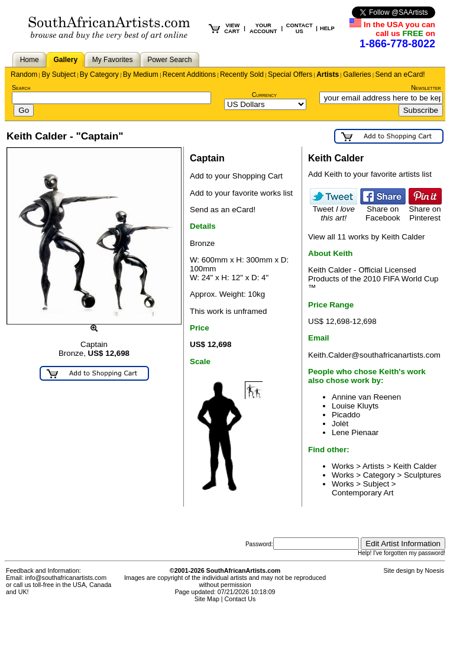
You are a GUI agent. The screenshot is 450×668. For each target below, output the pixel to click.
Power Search (169, 60)
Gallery (65, 60)
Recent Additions (189, 74)
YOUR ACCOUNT (263, 28)
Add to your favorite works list (241, 193)
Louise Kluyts (355, 405)
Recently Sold (242, 74)
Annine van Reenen (366, 397)
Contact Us (240, 598)
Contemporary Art (362, 492)
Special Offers (290, 74)
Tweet (333, 209)
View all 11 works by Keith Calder (366, 236)
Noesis (434, 570)
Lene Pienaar (355, 432)
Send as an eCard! (222, 209)
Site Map (207, 598)
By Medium (140, 74)
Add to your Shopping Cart (236, 175)
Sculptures (422, 475)
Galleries (357, 74)
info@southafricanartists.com (66, 577)
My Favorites (112, 60)
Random (24, 74)
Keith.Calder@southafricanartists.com (374, 355)
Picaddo (346, 414)
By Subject (58, 74)
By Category (99, 74)
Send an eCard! (400, 74)
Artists (327, 74)
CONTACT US (299, 28)
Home (29, 60)
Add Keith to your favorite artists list (370, 174)
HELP (327, 28)
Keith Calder (414, 466)
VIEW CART (231, 28)
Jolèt (340, 423)
